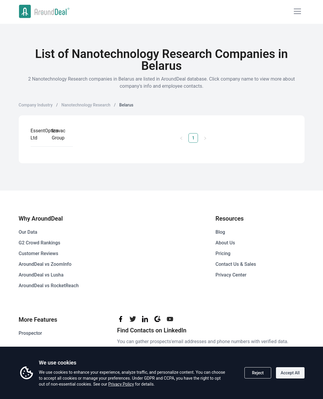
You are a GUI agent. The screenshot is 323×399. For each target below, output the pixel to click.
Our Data (28, 232)
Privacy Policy (121, 384)
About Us (225, 243)
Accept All (290, 372)
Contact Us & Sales (236, 264)
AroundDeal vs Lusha (41, 275)
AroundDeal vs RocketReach (49, 285)
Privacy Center (231, 275)
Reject (257, 372)
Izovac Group (58, 134)
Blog (220, 232)
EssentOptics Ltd (45, 134)
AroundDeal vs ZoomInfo (45, 264)
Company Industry (36, 105)
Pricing (223, 253)
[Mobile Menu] (297, 11)
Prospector (30, 333)
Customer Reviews (38, 253)
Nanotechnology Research (85, 105)
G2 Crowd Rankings (39, 243)
